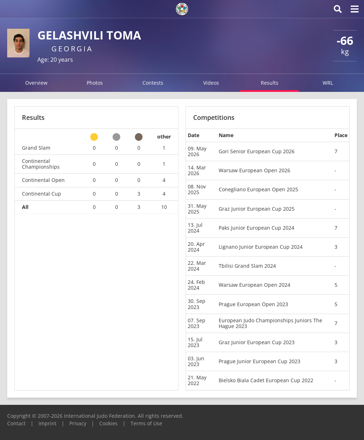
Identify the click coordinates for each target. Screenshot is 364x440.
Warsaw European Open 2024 (254, 284)
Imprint (47, 423)
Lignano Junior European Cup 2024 (260, 246)
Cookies (108, 423)
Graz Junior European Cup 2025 (257, 208)
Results (269, 82)
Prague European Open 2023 (253, 304)
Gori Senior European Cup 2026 (257, 151)
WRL (328, 82)
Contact (16, 423)
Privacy (77, 423)
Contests (152, 82)
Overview (36, 82)
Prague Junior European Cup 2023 (259, 361)
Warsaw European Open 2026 (254, 170)
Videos (211, 82)
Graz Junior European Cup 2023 (257, 342)
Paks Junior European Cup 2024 (256, 227)
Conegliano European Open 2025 (258, 189)
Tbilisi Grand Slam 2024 (247, 265)
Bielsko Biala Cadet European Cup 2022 (266, 380)
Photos (95, 82)
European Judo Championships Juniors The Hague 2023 (270, 323)
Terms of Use (146, 423)
